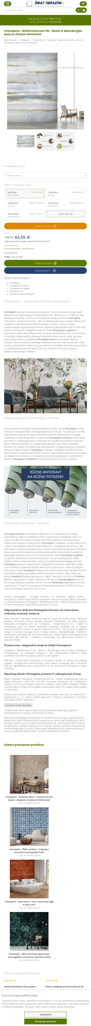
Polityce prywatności (14, 1006)
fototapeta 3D (16, 291)
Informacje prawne (18, 959)
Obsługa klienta (16, 952)
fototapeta (15, 282)
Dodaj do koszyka (46, 263)
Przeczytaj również (18, 966)
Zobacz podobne (43, 226)
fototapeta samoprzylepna (22, 293)
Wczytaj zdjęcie (43, 270)
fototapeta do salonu (19, 285)
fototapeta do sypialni (20, 288)
